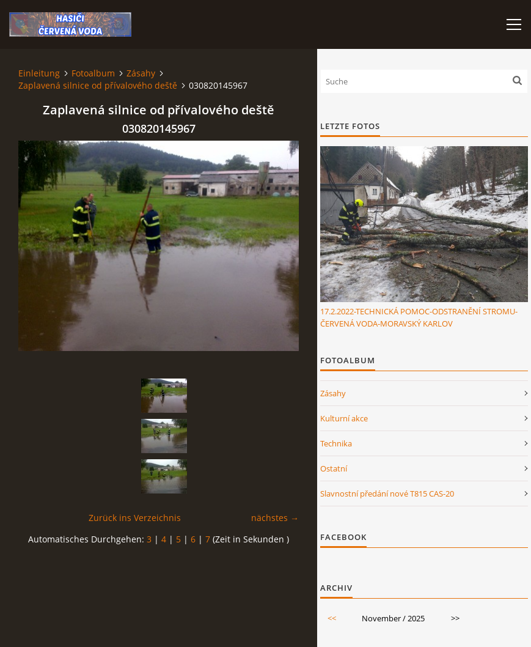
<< (332, 618)
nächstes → (275, 517)
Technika (336, 443)
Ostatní (333, 468)
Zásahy (140, 73)
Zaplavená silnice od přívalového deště (97, 85)
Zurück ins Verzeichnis (135, 517)
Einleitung (39, 73)
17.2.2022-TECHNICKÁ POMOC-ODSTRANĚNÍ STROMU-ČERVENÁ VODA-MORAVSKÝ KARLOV (419, 317)
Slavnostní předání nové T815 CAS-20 (387, 493)
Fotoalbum (93, 73)
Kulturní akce (344, 418)
